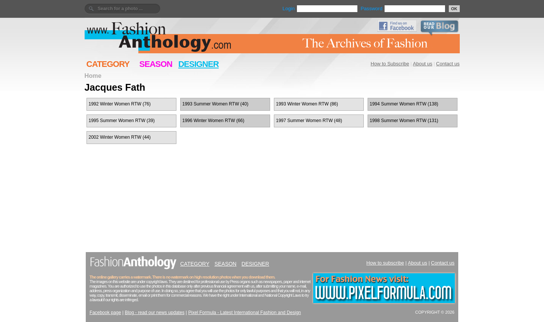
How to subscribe (385, 263)
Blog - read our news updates (154, 312)
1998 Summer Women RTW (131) (404, 120)
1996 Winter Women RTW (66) (213, 120)
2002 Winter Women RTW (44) (120, 137)
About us (422, 64)
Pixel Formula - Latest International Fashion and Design (244, 312)
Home (93, 75)
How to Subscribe (390, 64)
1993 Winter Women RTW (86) (307, 104)
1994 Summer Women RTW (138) (404, 104)
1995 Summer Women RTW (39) (122, 120)
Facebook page (105, 312)
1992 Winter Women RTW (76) (120, 104)
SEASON (155, 64)
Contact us (447, 64)
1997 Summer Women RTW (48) (309, 120)
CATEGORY (108, 64)
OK (454, 8)
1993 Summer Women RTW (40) (215, 104)
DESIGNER (198, 64)
